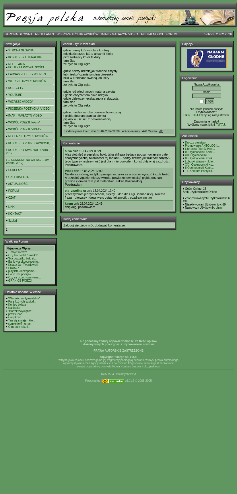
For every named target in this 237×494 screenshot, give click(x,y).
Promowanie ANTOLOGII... (202, 145)
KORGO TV (16, 88)
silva (68, 151)
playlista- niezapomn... (22, 271)
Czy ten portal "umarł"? (23, 255)
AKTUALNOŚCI (152, 34)
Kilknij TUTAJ (191, 115)
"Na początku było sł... (22, 258)
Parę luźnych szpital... (22, 301)
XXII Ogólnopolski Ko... (200, 164)
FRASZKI (14, 268)
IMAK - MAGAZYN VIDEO (119, 34)
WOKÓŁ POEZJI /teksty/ (24, 122)
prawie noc (15, 314)
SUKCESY (15, 170)
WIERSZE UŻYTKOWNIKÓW (77, 34)
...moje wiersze (18, 252)
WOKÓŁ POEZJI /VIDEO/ (24, 129)
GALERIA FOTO (18, 177)
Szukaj (12, 220)
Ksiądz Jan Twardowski (23, 264)
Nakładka (14, 307)
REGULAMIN (44, 34)
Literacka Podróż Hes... (200, 148)
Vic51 (69, 171)
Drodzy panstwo (195, 142)
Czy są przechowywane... (24, 277)
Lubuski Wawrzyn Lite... (200, 161)
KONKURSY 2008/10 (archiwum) (29, 143)
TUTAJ (220, 124)
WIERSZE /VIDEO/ (20, 101)
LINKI (11, 206)
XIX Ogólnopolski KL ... (199, 155)
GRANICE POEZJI (20, 280)
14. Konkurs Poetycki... (199, 171)
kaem (86, 131)
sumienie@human (20, 323)
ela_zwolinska (75, 190)
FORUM (171, 34)
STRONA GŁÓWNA (18, 34)
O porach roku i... (19, 326)
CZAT (11, 197)
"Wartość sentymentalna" (24, 298)
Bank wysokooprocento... (24, 261)
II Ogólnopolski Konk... (199, 167)
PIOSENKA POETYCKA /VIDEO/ (29, 108)
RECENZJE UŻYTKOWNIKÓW (28, 136)
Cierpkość (14, 317)
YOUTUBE (15, 94)
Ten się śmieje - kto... (21, 320)
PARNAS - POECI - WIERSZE (27, 74)
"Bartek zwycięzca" (20, 311)
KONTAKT (15, 213)
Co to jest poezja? (19, 274)
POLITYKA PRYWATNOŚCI (26, 67)
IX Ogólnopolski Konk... (200, 152)
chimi (219, 207)
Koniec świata (17, 304)
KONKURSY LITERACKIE (25, 57)
